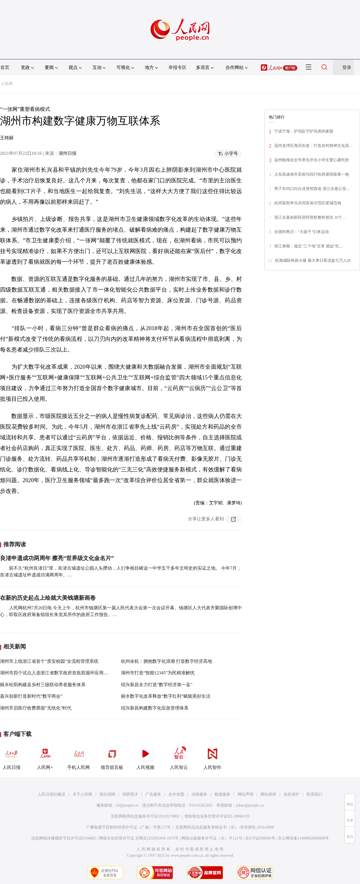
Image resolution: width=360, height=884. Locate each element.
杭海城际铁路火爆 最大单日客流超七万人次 (313, 260)
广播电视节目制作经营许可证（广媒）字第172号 (128, 827)
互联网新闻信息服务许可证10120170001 (145, 816)
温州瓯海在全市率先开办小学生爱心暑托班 (311, 160)
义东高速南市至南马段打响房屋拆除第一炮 (311, 174)
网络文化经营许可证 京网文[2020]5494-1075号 (139, 838)
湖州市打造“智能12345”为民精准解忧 (158, 672)
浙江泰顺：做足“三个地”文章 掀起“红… (308, 246)
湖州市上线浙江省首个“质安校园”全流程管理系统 (49, 661)
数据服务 (222, 794)
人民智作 (212, 757)
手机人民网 (78, 757)
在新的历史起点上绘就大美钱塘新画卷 (48, 598)
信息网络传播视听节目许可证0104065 (63, 838)
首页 (4, 67)
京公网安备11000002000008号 (303, 838)
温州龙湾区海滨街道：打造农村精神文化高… (313, 146)
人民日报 (11, 757)
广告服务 (153, 794)
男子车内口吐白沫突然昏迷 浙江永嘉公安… (312, 189)
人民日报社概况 (51, 794)
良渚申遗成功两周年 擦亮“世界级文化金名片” (57, 558)
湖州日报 (67, 153)
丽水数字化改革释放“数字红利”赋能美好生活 (165, 696)
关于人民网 (82, 794)
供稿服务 (199, 794)
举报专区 (177, 67)
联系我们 (314, 794)
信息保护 (291, 794)
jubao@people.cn (250, 805)
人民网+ (45, 757)
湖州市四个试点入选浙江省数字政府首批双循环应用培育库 (58, 672)
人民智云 (179, 757)
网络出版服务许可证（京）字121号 (211, 838)
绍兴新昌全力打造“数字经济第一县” (156, 684)
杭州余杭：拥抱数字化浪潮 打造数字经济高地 (166, 661)
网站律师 (268, 794)
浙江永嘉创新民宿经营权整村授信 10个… (310, 217)
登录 (346, 67)
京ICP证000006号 (260, 838)
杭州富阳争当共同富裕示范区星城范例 (307, 203)
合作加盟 (176, 794)
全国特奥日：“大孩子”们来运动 (301, 232)
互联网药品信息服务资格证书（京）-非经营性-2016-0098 (225, 827)
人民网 (7, 84)
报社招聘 (107, 794)
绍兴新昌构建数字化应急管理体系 (154, 708)
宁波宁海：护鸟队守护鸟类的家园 (303, 131)
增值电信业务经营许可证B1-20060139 (216, 816)
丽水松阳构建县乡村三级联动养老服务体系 (43, 684)
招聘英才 (130, 794)
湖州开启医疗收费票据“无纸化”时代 (35, 708)
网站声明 (245, 794)
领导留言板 (112, 757)
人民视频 (145, 757)
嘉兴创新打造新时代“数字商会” (31, 696)
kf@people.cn (127, 805)
